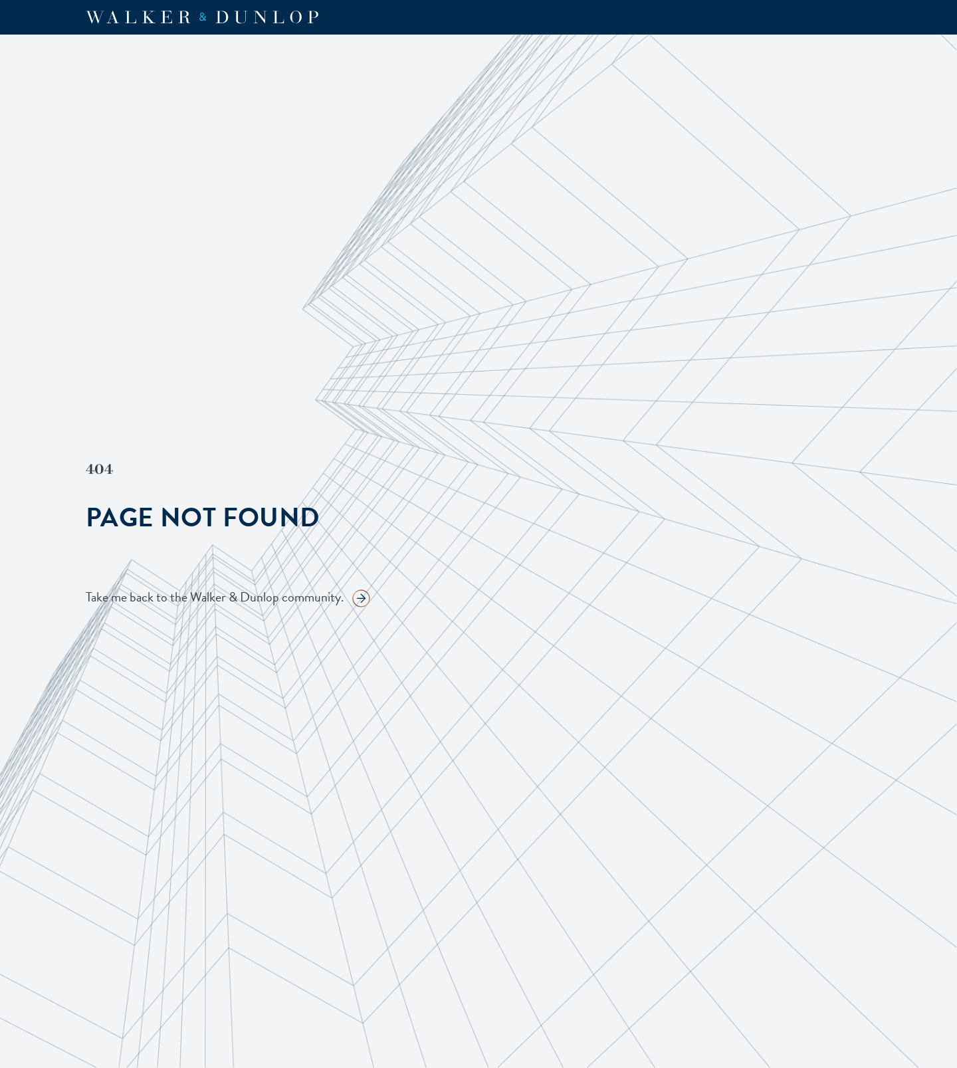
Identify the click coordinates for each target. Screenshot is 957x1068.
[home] (202, 17)
